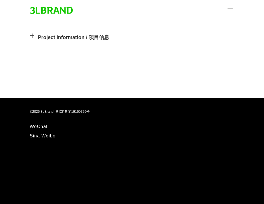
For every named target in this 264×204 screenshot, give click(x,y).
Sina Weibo (43, 135)
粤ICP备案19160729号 (72, 112)
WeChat (39, 126)
